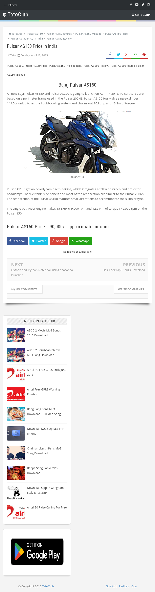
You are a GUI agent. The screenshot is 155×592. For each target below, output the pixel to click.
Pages (10, 5)
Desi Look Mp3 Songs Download (124, 270)
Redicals (124, 586)
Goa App (111, 586)
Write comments (131, 289)
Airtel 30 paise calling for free (47, 507)
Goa (134, 586)
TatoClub (48, 586)
